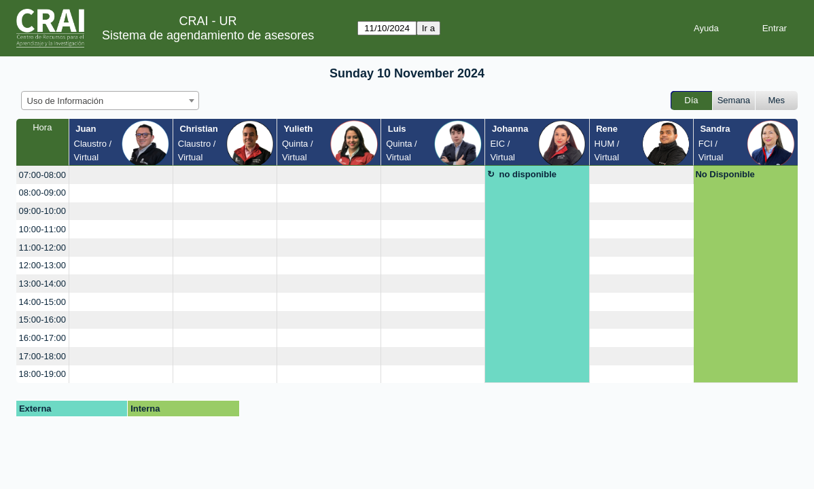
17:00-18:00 (42, 356)
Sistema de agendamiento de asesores (208, 35)
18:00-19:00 (42, 374)
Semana (734, 100)
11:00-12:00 (42, 247)
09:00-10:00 (42, 211)
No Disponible (724, 174)
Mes (776, 100)
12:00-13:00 (42, 265)
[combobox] (110, 100)
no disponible (528, 174)
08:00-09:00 (42, 192)
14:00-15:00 (42, 302)
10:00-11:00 (42, 229)
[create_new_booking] (121, 175)
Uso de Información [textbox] (65, 101)
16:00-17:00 (42, 338)
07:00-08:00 (42, 175)
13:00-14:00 (42, 283)
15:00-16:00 (42, 319)
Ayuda (706, 28)
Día (691, 100)
